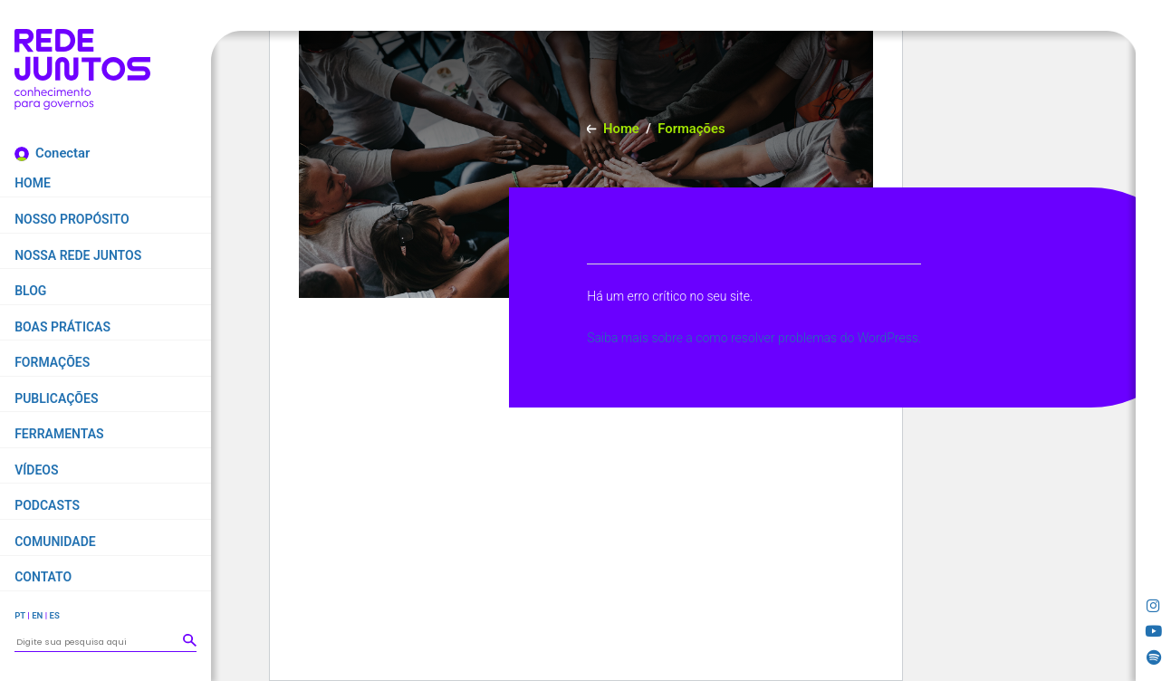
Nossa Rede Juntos (77, 255)
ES (54, 615)
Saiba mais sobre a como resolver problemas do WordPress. (754, 338)
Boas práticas (62, 327)
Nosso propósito (71, 219)
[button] (189, 640)
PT (19, 615)
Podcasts (47, 505)
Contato (43, 577)
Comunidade (55, 541)
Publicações (56, 398)
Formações (52, 362)
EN (37, 615)
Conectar (62, 153)
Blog (30, 290)
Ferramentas (58, 434)
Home (32, 183)
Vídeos (36, 470)
